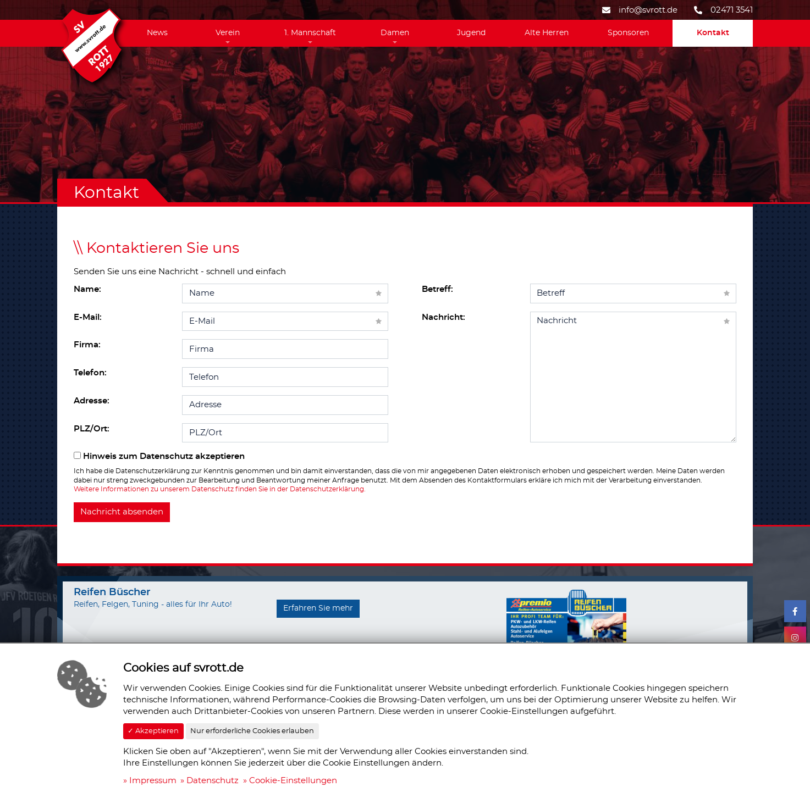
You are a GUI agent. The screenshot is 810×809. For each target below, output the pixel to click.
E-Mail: (88, 317)
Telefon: (90, 373)
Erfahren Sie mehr (318, 608)
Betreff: (437, 289)
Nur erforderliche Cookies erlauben (252, 731)
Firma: (87, 345)
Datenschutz (212, 781)
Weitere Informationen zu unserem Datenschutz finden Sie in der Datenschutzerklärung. (220, 489)
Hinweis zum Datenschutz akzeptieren (159, 456)
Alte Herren (547, 33)
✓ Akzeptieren (153, 731)
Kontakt (713, 33)
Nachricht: (443, 317)
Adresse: (91, 401)
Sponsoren (628, 33)
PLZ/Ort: (91, 429)
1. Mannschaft (310, 33)
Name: (87, 289)
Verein (228, 33)
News (157, 33)
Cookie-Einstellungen (293, 781)
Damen (395, 33)
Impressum (153, 781)
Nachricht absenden (121, 512)
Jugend (471, 33)
